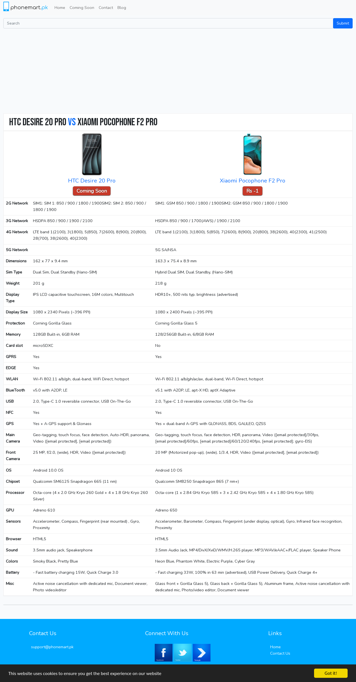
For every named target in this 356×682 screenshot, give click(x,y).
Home (60, 7)
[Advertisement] (178, 70)
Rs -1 (252, 191)
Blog (121, 7)
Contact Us (280, 653)
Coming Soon (82, 7)
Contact (106, 7)
